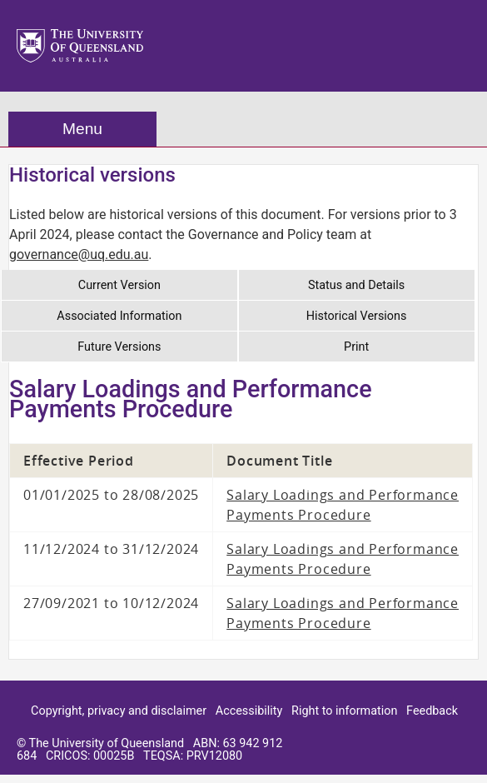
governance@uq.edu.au (78, 254)
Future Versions (119, 347)
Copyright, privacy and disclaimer (118, 711)
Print (356, 347)
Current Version (119, 285)
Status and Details (356, 285)
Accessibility (249, 711)
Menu (82, 128)
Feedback (432, 711)
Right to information (344, 711)
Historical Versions (356, 316)
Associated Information (119, 316)
